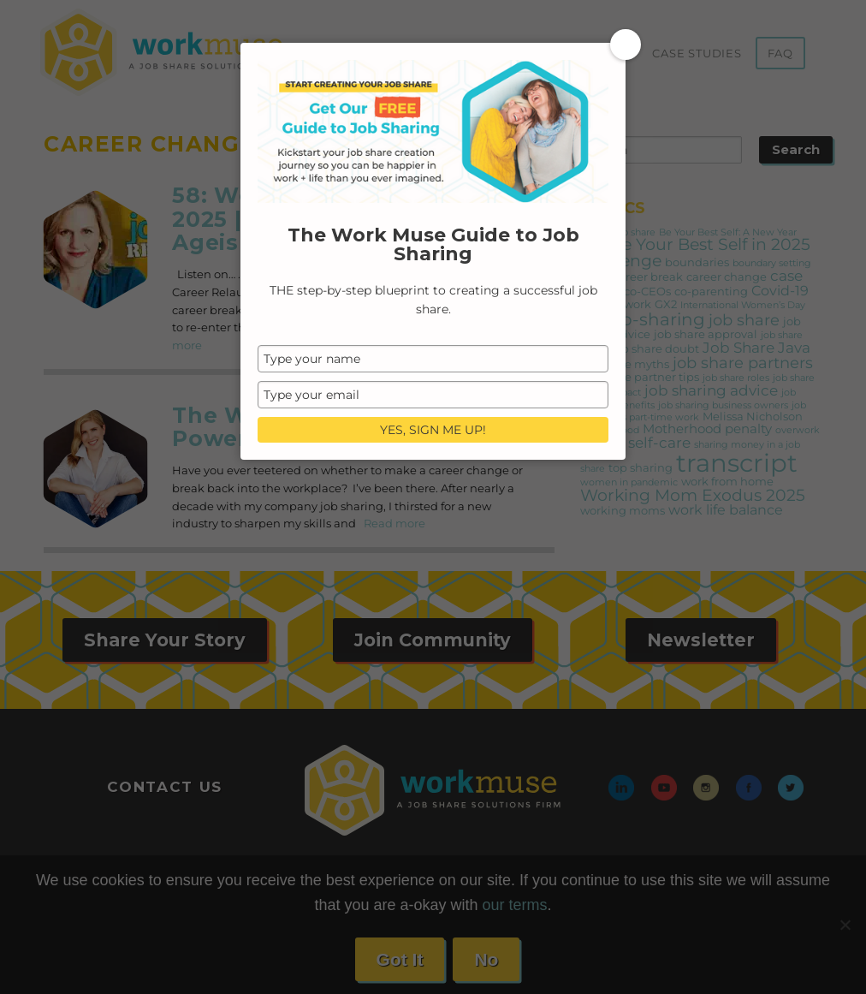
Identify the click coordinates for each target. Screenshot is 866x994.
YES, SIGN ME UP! (433, 429)
